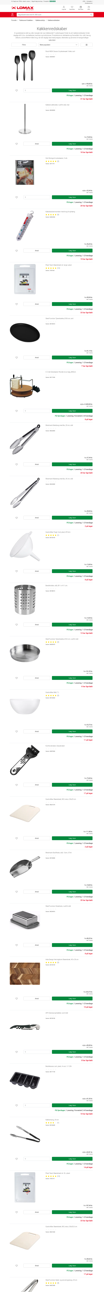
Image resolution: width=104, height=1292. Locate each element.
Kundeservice (88, 3)
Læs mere (52, 40)
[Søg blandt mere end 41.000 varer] (53, 15)
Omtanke (89, 1)
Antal (37, 144)
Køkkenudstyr (40, 20)
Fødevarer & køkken (26, 20)
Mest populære (45, 45)
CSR (84, 1)
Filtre (24, 45)
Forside (14, 20)
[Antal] (36, 90)
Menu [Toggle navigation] (12, 15)
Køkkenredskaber (54, 20)
